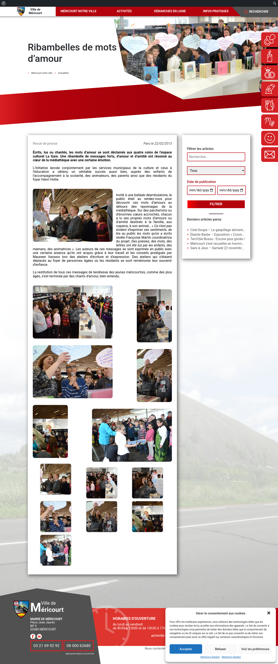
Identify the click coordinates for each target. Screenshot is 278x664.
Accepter (185, 649)
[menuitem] (3, 3)
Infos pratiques (215, 11)
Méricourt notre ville (78, 11)
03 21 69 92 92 (46, 645)
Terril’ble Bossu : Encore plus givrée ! (217, 239)
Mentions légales (210, 657)
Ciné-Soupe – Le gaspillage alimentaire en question (228, 230)
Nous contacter (155, 648)
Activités (124, 11)
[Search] (261, 12)
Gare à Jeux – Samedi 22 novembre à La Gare (224, 248)
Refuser (220, 649)
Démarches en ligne (170, 11)
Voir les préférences (255, 649)
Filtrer (216, 204)
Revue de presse (45, 143)
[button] (269, 613)
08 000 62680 (79, 645)
